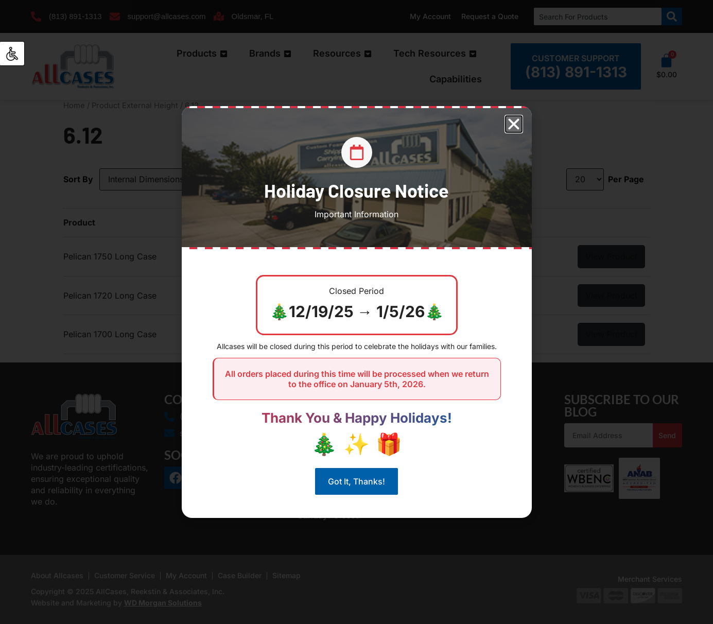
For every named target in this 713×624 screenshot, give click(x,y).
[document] (356, 312)
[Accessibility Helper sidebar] (12, 53)
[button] (513, 124)
